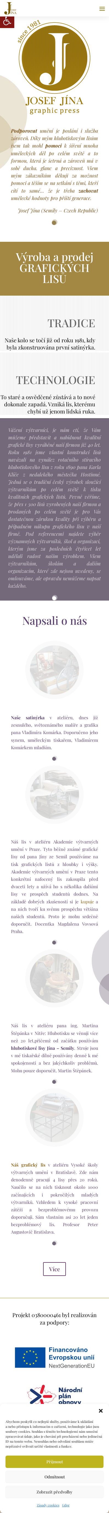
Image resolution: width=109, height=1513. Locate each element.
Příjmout (54, 1461)
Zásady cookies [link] (48, 1505)
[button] (101, 1411)
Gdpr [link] (65, 1505)
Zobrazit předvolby (54, 1492)
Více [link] (54, 1269)
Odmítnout (54, 1476)
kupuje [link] (87, 901)
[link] (7, 21)
